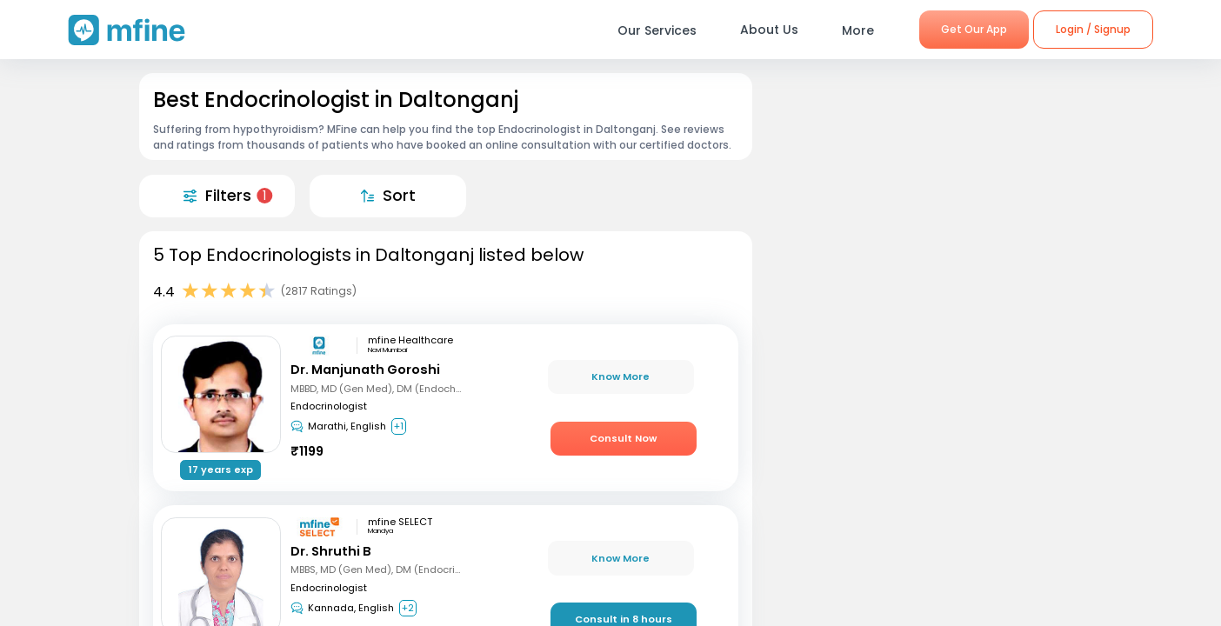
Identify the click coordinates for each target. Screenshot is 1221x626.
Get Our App (974, 29)
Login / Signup (1093, 29)
